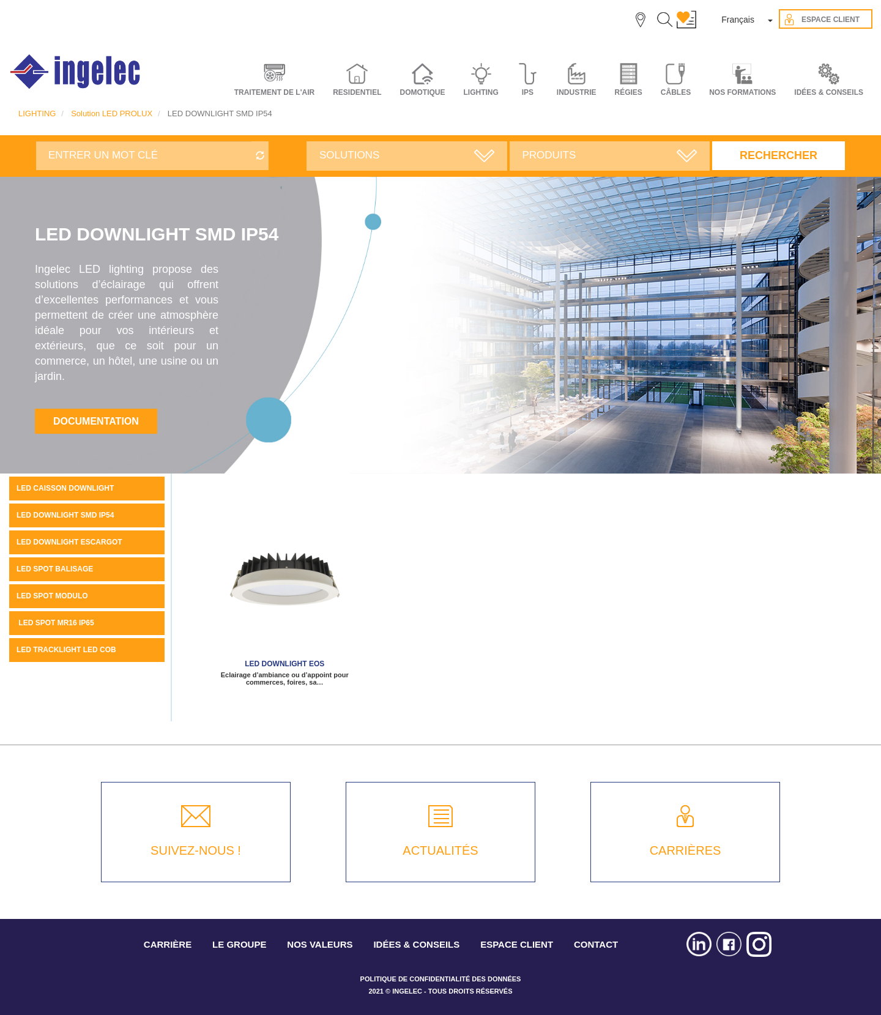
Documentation (96, 421)
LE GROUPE (239, 944)
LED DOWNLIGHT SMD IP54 (65, 515)
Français (737, 19)
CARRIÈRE (167, 944)
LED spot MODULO (52, 596)
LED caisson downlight (65, 488)
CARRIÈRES (685, 850)
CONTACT (596, 944)
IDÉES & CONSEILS (828, 92)
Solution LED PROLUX (111, 113)
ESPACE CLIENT (516, 944)
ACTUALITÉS (440, 850)
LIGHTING (37, 113)
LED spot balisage (55, 569)
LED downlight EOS (284, 664)
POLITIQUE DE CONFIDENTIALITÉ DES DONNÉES (440, 979)
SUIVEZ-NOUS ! (196, 850)
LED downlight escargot (69, 542)
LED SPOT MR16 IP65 (55, 623)
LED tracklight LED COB (66, 649)
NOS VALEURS (319, 944)
